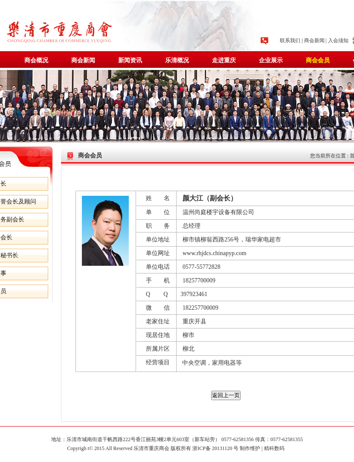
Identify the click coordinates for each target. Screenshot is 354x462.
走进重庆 (224, 60)
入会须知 (338, 41)
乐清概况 (177, 60)
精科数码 (275, 448)
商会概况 (36, 60)
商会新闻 (314, 41)
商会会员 (318, 60)
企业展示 (271, 60)
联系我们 (290, 41)
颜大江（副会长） (210, 198)
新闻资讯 (130, 60)
